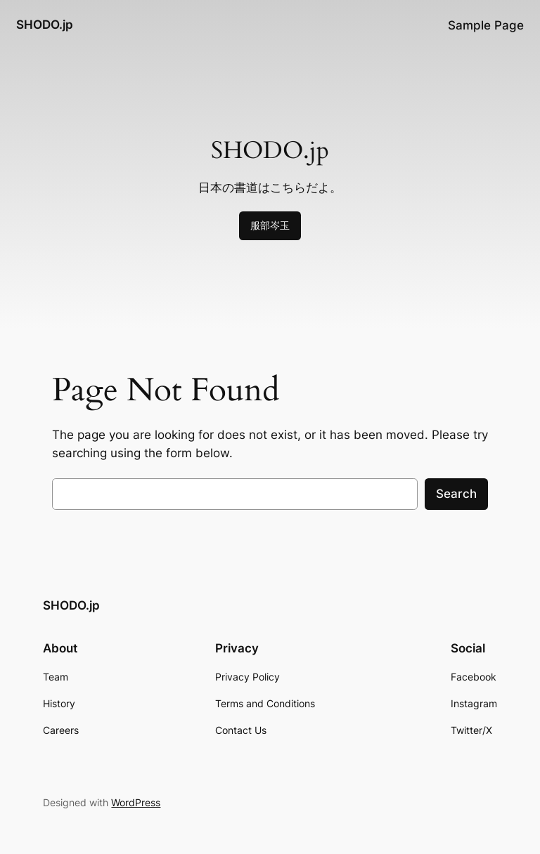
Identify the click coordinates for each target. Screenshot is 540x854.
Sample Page (486, 25)
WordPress (135, 802)
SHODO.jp (44, 25)
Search (456, 494)
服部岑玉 (270, 225)
